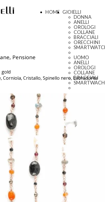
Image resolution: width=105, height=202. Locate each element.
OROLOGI (84, 27)
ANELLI (81, 22)
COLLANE (84, 32)
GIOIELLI (71, 12)
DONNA (83, 17)
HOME (52, 12)
